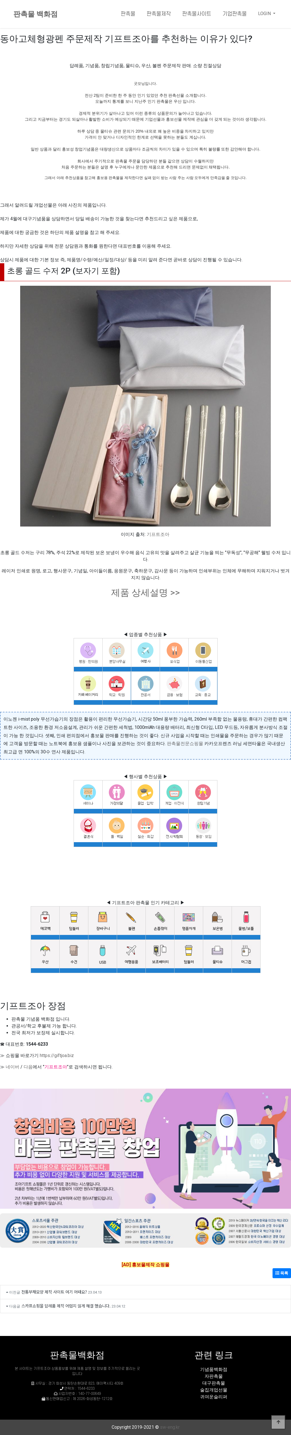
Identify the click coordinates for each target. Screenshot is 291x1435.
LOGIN (265, 13)
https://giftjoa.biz (57, 1055)
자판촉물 (214, 1376)
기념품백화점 (213, 1369)
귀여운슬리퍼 (213, 1396)
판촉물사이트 (196, 14)
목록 (281, 1273)
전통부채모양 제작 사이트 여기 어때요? (54, 1292)
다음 (28, 1067)
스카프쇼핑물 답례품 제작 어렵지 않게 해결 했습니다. (66, 1306)
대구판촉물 (213, 1383)
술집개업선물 (213, 1390)
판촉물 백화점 (35, 14)
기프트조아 (158, 534)
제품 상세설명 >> (145, 592)
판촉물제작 (159, 14)
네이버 (12, 1067)
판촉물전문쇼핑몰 (185, 743)
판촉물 (128, 14)
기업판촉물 (235, 14)
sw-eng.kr (170, 1427)
